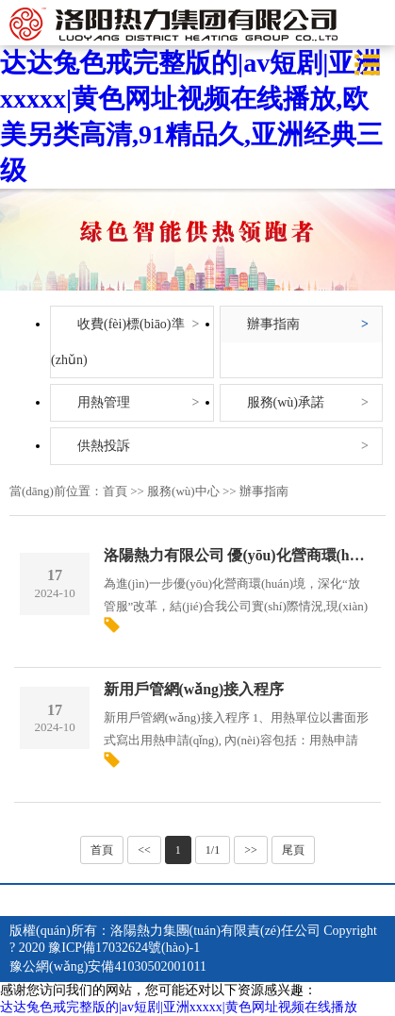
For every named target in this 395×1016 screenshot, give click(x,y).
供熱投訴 (103, 446)
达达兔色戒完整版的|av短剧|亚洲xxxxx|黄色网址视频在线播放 (178, 1007)
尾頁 (293, 850)
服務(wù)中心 (183, 491)
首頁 (115, 491)
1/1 (213, 850)
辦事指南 (273, 324)
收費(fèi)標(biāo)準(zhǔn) (118, 342)
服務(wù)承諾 (285, 402)
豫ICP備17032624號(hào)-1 (124, 948)
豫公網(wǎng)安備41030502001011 (107, 966)
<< (144, 850)
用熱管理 (103, 402)
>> (250, 850)
